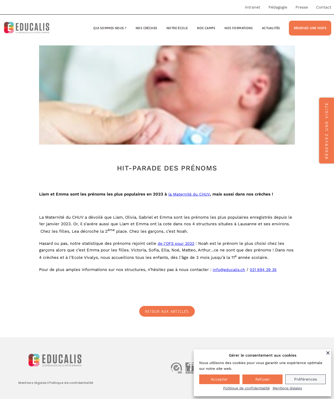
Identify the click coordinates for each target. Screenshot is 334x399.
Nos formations (239, 28)
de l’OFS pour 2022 (176, 243)
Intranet (252, 7)
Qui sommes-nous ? (109, 28)
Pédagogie (278, 7)
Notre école (177, 28)
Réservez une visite (310, 28)
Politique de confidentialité (71, 383)
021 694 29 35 (263, 269)
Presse (301, 7)
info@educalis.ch (229, 269)
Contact (323, 7)
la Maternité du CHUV (189, 194)
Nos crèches (146, 28)
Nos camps (206, 28)
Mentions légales (32, 383)
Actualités (271, 28)
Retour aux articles (167, 311)
